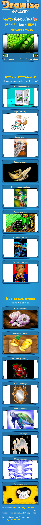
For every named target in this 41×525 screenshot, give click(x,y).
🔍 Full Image (9, 59)
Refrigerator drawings (20, 87)
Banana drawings (20, 162)
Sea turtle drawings (20, 409)
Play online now (28, 508)
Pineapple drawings (20, 334)
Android (14, 513)
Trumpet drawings (20, 262)
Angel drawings (20, 434)
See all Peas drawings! (29, 59)
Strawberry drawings (20, 359)
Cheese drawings (20, 484)
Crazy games (30, 513)
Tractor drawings (21, 212)
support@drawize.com (11, 520)
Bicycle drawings (20, 112)
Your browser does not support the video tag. (20, 43)
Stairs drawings (20, 459)
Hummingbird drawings (20, 187)
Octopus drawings (20, 237)
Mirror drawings (20, 384)
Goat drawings (20, 137)
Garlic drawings (20, 308)
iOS (19, 513)
